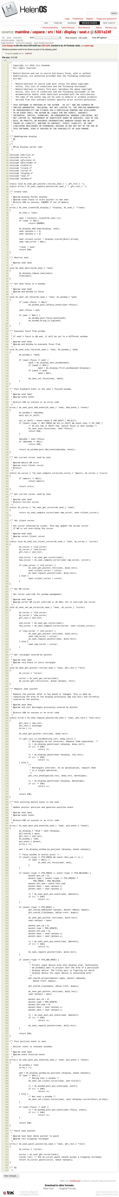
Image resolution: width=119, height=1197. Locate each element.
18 (7, 108)
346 (6, 971)
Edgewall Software (30, 1194)
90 (7, 297)
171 (6, 510)
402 (6, 1118)
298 (6, 844)
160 (6, 481)
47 (7, 184)
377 (6, 1052)
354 (6, 992)
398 (6, 1107)
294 (6, 834)
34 (7, 150)
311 (6, 879)
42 (7, 171)
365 (6, 1021)
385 (6, 1073)
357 (6, 1000)
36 (7, 155)
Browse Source (89, 23)
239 (6, 689)
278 (6, 792)
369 (6, 1031)
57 (7, 210)
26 (7, 129)
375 (6, 1047)
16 (7, 103)
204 (6, 597)
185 (6, 547)
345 (6, 968)
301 (6, 852)
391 (6, 1089)
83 (7, 279)
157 (6, 474)
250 (6, 718)
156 (6, 471)
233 (6, 673)
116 (6, 366)
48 (7, 187)
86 (7, 287)
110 (6, 350)
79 (7, 268)
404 (6, 1123)
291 (6, 826)
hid (58, 32)
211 (6, 616)
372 (6, 1039)
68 (7, 239)
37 (7, 158)
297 (6, 842)
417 (6, 1157)
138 (6, 424)
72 (7, 250)
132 (6, 408)
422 (6, 1171)
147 (6, 447)
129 (6, 400)
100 (6, 324)
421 (6, 1168)
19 (7, 111)
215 (6, 626)
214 (6, 623)
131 (6, 405)
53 (7, 200)
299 (6, 847)
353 (6, 989)
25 (7, 126)
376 (6, 1050)
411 (6, 1142)
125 (6, 389)
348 (6, 976)
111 (6, 353)
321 (6, 905)
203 (6, 595)
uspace (38, 32)
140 (6, 429)
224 (6, 650)
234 (6, 676)
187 (6, 552)
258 (6, 739)
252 (6, 723)
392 (6, 1092)
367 (6, 1026)
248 (6, 713)
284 (6, 808)
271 (6, 773)
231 (6, 668)
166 (6, 497)
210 (6, 613)
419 (6, 1163)
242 (6, 697)
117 (6, 368)
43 (7, 174)
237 (6, 684)
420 (6, 1165)
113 (6, 358)
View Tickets (109, 23)
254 (6, 729)
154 (6, 466)
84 (7, 281)
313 (6, 884)
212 (6, 618)
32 (7, 145)
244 (6, 702)
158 (6, 476)
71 (7, 247)
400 (6, 1113)
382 (6, 1065)
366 (6, 1023)
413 (6, 1147)
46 (7, 181)
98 (7, 318)
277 (6, 789)
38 (7, 160)
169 (6, 505)
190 (6, 560)
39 (7, 163)
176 (6, 524)
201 (6, 589)
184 (6, 545)
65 (7, 231)
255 (6, 731)
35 (7, 153)
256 (6, 734)
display (70, 32)
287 (6, 815)
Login (67, 19)
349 (6, 979)
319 (6, 900)
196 (6, 576)
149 (6, 453)
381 (6, 1063)
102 (6, 329)
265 (6, 758)
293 (6, 831)
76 (7, 260)
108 (6, 345)
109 (6, 347)
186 (6, 550)
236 (6, 681)
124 (6, 387)
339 (6, 952)
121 (6, 379)
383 (6, 1068)
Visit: (32, 37)
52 (7, 197)
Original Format (67, 1188)
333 (6, 937)
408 (6, 1134)
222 (6, 644)
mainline (22, 32)
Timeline (58, 23)
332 (6, 934)
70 (7, 245)
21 (7, 116)
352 (6, 987)
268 (6, 765)
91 (7, 300)
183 (6, 542)
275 (6, 784)
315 (6, 889)
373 (6, 1042)
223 (6, 647)
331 (6, 931)
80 (7, 271)
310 (6, 876)
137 (6, 421)
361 (6, 1010)
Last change (7, 46)
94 (7, 308)
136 (6, 418)
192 (6, 566)
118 (6, 371)
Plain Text (48, 1188)
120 (6, 376)
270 (6, 771)
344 (6, 965)
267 (6, 763)
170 (6, 508)
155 (6, 468)
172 (6, 513)
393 (6, 1094)
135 (6, 416)
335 (6, 942)
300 (6, 850)
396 (6, 1102)
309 (6, 873)
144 (6, 439)
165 (6, 495)
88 (7, 292)
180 (6, 534)
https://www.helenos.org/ (107, 1194)
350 (6, 981)
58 (7, 213)
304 (6, 860)
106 (6, 339)
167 (6, 500)
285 (6, 810)
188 (6, 555)
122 (6, 382)
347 (6, 973)
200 (6, 587)
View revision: (71, 38)
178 (6, 529)
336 (6, 944)
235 (6, 679)
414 (6, 1150)
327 (6, 921)
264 (6, 755)
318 (6, 897)
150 (6, 455)
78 (7, 266)
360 (6, 1008)
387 (6, 1079)
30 (7, 139)
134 (6, 413)
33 (7, 147)
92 (7, 303)
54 (7, 203)
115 (6, 363)
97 (7, 316)
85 (7, 284)
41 (7, 168)
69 (7, 242)
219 (6, 637)
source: (8, 32)
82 (7, 276)
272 (6, 776)
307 (6, 868)
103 (6, 332)
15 (7, 100)
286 (6, 813)
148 (6, 450)
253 (6, 726)
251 (6, 721)
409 (6, 1136)
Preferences (78, 19)
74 (7, 255)
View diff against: (105, 38)
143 (6, 437)
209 (6, 610)
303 (6, 858)
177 (6, 526)
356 (6, 997)
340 (6, 955)
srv (50, 32)
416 (6, 1155)
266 (6, 760)
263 (6, 752)
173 (6, 516)
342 (6, 960)
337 (6, 947)
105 (6, 337)
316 (6, 892)
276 (6, 786)
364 (6, 1018)
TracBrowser (75, 1181)
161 (6, 484)
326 (6, 918)
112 (6, 355)
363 (6, 1015)
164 (6, 492)
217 (6, 631)
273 (6, 779)
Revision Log (111, 27)
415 (6, 1152)
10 (7, 87)
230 (6, 666)
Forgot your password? (106, 19)
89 (7, 295)
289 (6, 821)
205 (6, 600)
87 (7, 289)
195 (6, 573)
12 (7, 92)
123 (6, 384)
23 (7, 121)
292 (6, 829)
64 (7, 229)
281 (6, 800)
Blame (99, 27)
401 (6, 1115)
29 (7, 137)
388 (6, 1081)
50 (7, 192)
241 (6, 694)
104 (6, 334)
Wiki (46, 23)
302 (6, 855)
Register (89, 19)
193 (6, 568)
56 (7, 208)
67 (7, 237)
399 (6, 1110)
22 (7, 118)
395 (6, 1100)
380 (6, 1060)
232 (6, 671)
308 (6, 871)
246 (6, 708)
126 (6, 392)
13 (7, 95)
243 (6, 700)
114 (6, 360)
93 (7, 305)
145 (6, 442)
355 (6, 994)
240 (6, 692)
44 (7, 176)
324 (6, 913)
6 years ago (88, 46)
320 (6, 902)
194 (6, 571)
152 (6, 460)
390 (6, 1086)
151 (6, 458)
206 (6, 602)
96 (7, 313)
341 (6, 958)
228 (6, 660)
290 (6, 823)
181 (6, 537)
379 (6, 1058)
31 (7, 142)
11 (7, 89)
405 (6, 1126)
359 (6, 1005)
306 (6, 865)
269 (6, 768)
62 (7, 224)
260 (6, 744)
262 (6, 750)
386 (6, 1076)
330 (6, 929)
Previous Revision (50, 27)
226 (6, 655)
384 (6, 1071)
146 (6, 445)
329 (6, 926)
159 (6, 479)
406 (6, 1129)
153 (6, 463)
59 (7, 216)
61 (7, 221)
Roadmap (72, 23)
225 (6, 652)
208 (6, 608)
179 (6, 531)
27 (7, 132)
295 (6, 837)
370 (6, 1034)
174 (6, 518)
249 (6, 715)
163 (6, 489)
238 (6, 687)
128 (6, 397)
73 (7, 253)
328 (6, 923)
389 (6, 1084)
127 (6, 395)
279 (6, 794)
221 (6, 642)
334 (6, 939)
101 (6, 326)
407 (6, 1131)
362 (6, 1013)
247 (6, 710)
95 (7, 310)
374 (6, 1044)
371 (6, 1036)
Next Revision (84, 27)
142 (6, 434)
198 (6, 581)
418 (6, 1160)
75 (7, 258)
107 (6, 342)
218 (6, 634)
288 (6, 818)
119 (6, 374)
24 (7, 124)
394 (6, 1097)
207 (6, 605)
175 (6, 521)
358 (6, 1002)
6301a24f (103, 32)
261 (6, 747)
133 (6, 410)
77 (7, 263)
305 (6, 863)
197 (6, 579)
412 (6, 1144)
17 (7, 105)
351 (6, 984)
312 (6, 881)
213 (6, 621)
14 (7, 97)
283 (6, 805)
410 (6, 1139)
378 (6, 1055)
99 (7, 321)
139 (6, 426)
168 (6, 502)
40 (7, 166)
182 (6, 539)
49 (7, 189)
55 (7, 205)
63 (7, 226)
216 (6, 629)
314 (6, 887)
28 (7, 134)
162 (6, 487)
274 (6, 781)
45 (7, 179)
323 (6, 910)
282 (6, 802)
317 (6, 894)
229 (6, 663)
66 (7, 234)
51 (7, 195)
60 (7, 218)
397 (6, 1105)
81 (7, 274)
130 (6, 403)
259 (6, 742)
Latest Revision (68, 27)
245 (6, 705)
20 (7, 113)
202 (6, 592)
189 (6, 558)
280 (6, 797)
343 (6, 963)
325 (6, 915)
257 (6, 737)
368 (6, 1029)
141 (6, 431)
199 (6, 584)
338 (6, 950)
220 (6, 639)
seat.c (84, 32)
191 (6, 563)
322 (6, 908)
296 (6, 839)
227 (6, 658)
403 (6, 1121)
